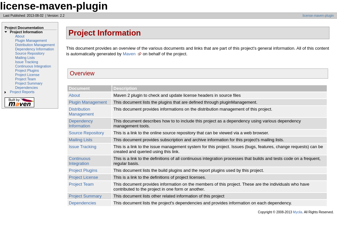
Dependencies (26, 88)
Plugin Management (31, 40)
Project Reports (22, 92)
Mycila (297, 212)
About (19, 36)
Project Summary (28, 83)
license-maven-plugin (318, 15)
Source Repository (29, 53)
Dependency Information (34, 49)
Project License (27, 75)
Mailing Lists (25, 58)
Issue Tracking (26, 62)
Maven (129, 53)
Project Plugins (27, 70)
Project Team (25, 79)
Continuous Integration (33, 66)
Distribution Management (35, 45)
